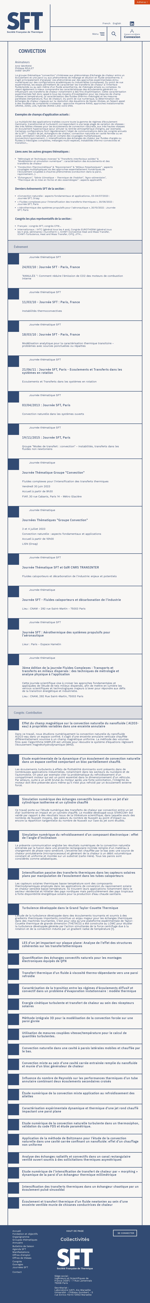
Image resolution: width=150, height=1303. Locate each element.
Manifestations (20, 1252)
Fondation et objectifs (25, 1233)
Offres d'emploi (21, 1255)
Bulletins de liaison (23, 1246)
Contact (17, 1272)
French (106, 23)
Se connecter (126, 1233)
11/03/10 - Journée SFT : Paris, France (51, 302)
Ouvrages (17, 1264)
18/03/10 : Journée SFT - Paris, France (51, 334)
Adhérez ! (142, 2)
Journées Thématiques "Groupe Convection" (55, 520)
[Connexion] (132, 34)
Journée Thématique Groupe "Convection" (53, 472)
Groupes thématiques (24, 1239)
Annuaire (17, 1242)
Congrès (17, 1261)
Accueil (16, 1231)
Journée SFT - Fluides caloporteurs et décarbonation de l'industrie (71, 600)
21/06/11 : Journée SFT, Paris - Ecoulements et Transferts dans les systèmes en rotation (72, 371)
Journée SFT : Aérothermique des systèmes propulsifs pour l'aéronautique (66, 634)
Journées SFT (20, 1267)
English (117, 23)
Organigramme (20, 1236)
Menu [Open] (98, 34)
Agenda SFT (19, 1249)
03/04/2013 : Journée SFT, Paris (46, 405)
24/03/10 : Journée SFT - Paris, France (51, 267)
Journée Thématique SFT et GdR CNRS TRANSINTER (60, 567)
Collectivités (74, 1239)
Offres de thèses (21, 1258)
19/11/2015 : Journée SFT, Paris (46, 437)
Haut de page (75, 1231)
